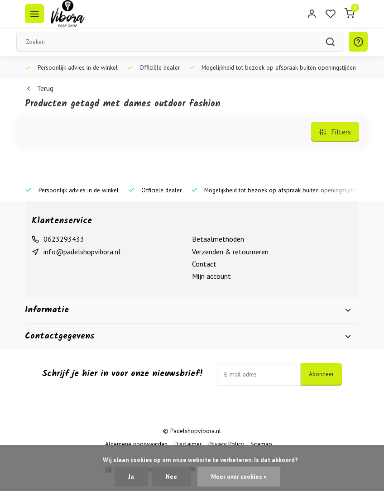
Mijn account (211, 276)
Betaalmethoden (218, 238)
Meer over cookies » (239, 476)
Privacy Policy (226, 444)
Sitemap (261, 444)
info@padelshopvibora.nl (81, 251)
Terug (39, 88)
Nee (171, 476)
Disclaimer (188, 444)
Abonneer (321, 374)
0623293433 (63, 238)
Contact (204, 263)
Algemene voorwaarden (136, 444)
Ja (131, 476)
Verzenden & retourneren (230, 251)
